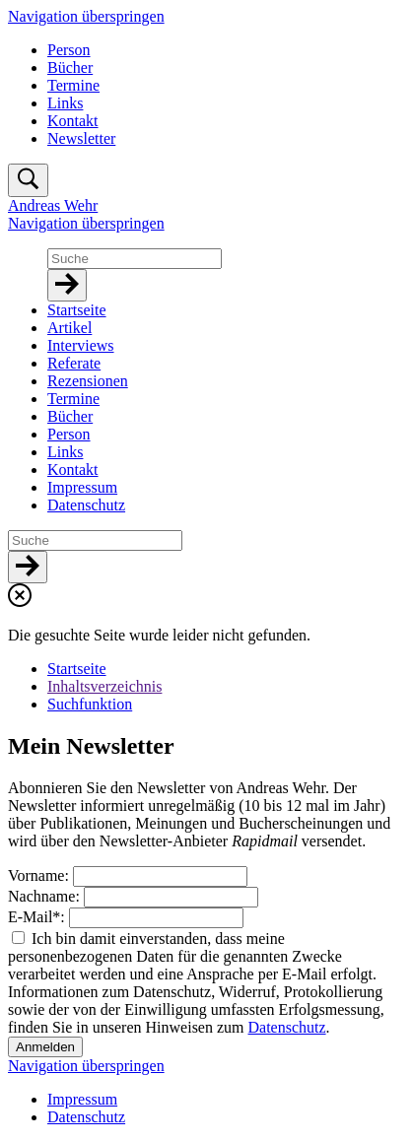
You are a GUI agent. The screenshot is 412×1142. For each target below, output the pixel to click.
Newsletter (81, 138)
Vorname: (40, 875)
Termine (73, 85)
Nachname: (46, 896)
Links (65, 103)
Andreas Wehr (53, 205)
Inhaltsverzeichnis (104, 686)
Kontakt (73, 120)
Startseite (76, 668)
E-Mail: (38, 916)
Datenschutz (287, 1027)
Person (69, 49)
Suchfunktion (89, 704)
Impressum (82, 1099)
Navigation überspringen (86, 16)
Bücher (70, 67)
